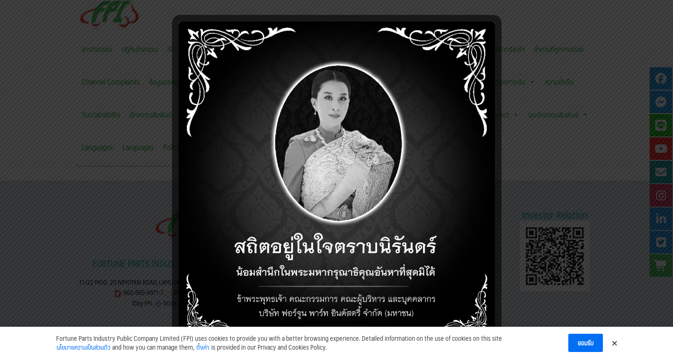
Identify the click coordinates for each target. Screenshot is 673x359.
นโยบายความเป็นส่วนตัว (83, 352)
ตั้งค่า (202, 352)
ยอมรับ (586, 347)
